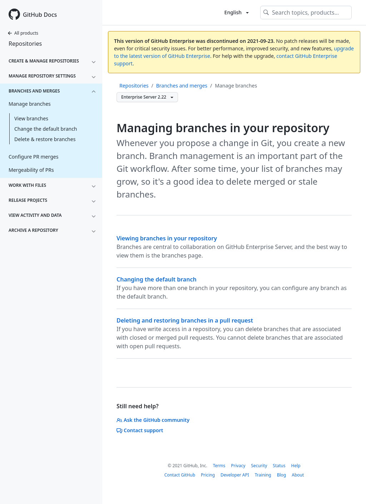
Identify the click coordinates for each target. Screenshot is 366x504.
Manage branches (236, 85)
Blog (281, 475)
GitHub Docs (40, 15)
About (298, 475)
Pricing (208, 475)
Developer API (235, 475)
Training (263, 475)
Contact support (140, 430)
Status (279, 466)
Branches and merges (181, 85)
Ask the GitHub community (153, 419)
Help (295, 466)
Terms (219, 466)
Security (259, 466)
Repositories (25, 44)
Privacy (238, 466)
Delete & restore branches (44, 139)
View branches (31, 118)
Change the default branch (45, 128)
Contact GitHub (179, 475)
